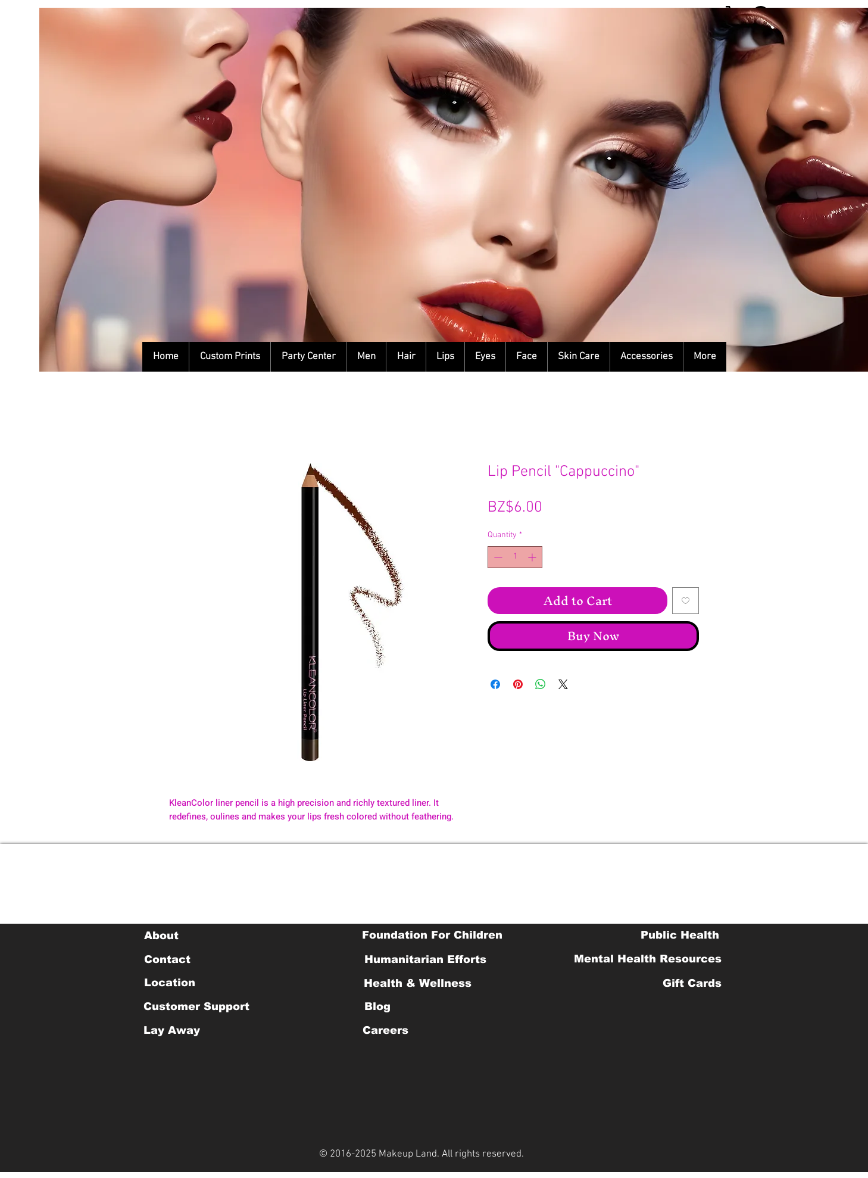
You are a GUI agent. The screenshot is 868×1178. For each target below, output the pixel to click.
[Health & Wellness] (418, 983)
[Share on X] (563, 684)
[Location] (169, 983)
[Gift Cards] (692, 983)
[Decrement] (496, 557)
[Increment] (533, 557)
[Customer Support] (196, 1006)
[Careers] (385, 1030)
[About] (161, 936)
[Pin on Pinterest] (518, 684)
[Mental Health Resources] (647, 959)
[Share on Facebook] (495, 684)
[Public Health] (679, 935)
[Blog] (377, 1006)
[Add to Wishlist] (685, 600)
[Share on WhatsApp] (540, 684)
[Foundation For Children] (432, 935)
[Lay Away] (171, 1030)
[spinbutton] (515, 557)
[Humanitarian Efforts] (425, 959)
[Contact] (167, 959)
